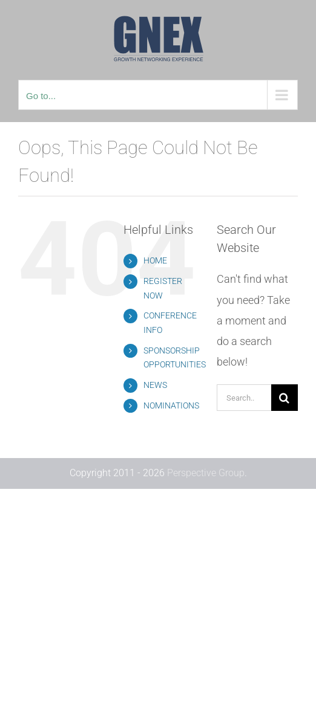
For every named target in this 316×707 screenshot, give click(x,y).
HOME (155, 260)
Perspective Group (206, 473)
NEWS (155, 385)
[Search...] (244, 397)
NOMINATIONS (171, 405)
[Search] (284, 397)
